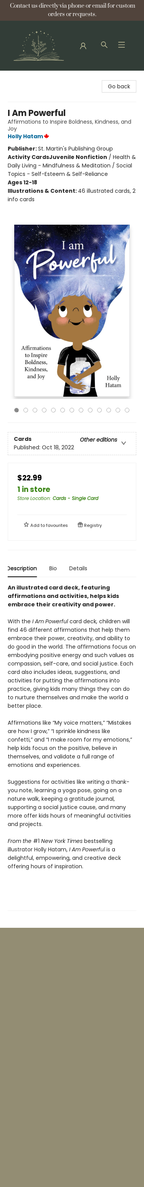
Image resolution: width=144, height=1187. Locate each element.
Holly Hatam (29, 136)
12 (118, 410)
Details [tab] (79, 568)
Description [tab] (23, 568)
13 (127, 410)
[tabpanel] (72, 747)
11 (108, 410)
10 (99, 410)
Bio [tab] (54, 568)
